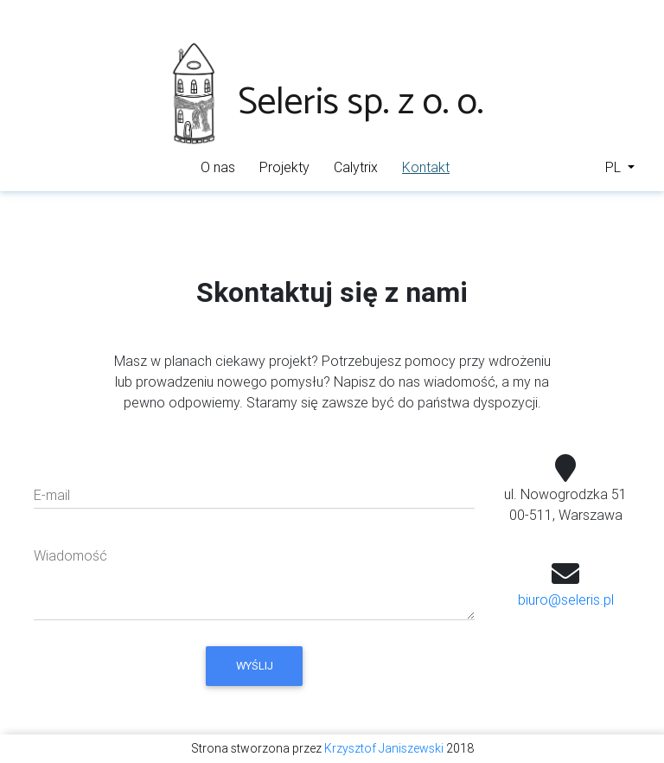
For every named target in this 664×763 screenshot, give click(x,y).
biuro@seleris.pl (566, 599)
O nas (218, 167)
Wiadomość (70, 555)
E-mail (52, 494)
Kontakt (428, 166)
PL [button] (614, 167)
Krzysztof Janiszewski (384, 748)
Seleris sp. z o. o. (325, 102)
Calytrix (356, 167)
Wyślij (254, 665)
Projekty (284, 167)
